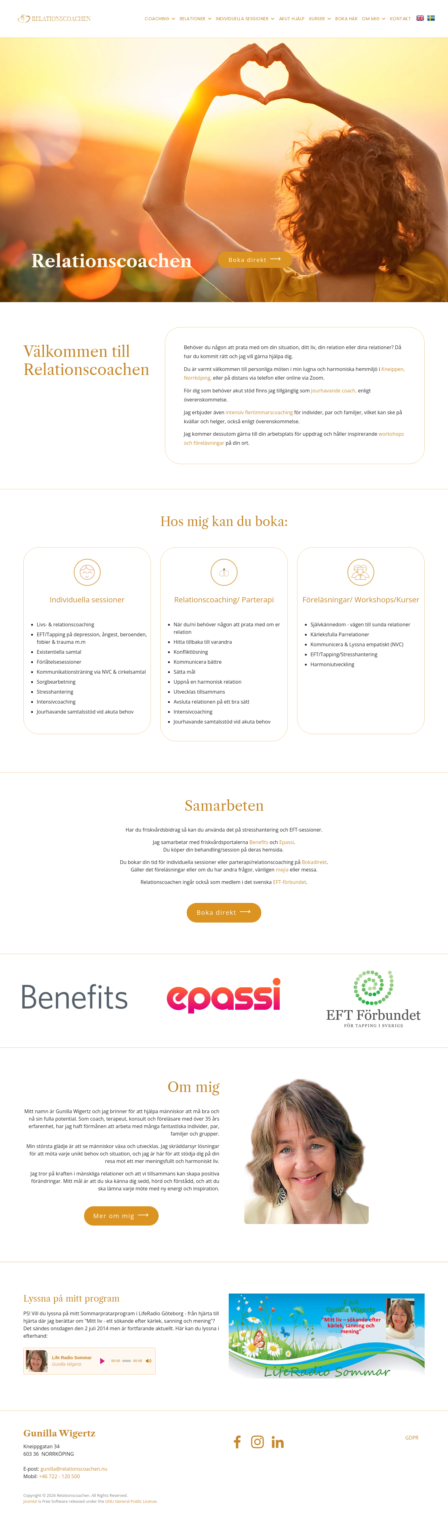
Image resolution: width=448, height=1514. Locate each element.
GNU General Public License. (131, 1501)
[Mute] (148, 1361)
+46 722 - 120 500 (59, 1476)
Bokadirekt (314, 862)
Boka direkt (248, 260)
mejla (282, 869)
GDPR (411, 1437)
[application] (89, 1361)
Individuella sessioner (242, 19)
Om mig (371, 19)
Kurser (317, 19)
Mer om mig (114, 1216)
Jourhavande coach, (334, 390)
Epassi (286, 842)
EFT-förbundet (289, 882)
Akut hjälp (292, 19)
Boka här (346, 19)
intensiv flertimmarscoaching (259, 412)
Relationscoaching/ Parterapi (224, 599)
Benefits (259, 842)
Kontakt (400, 19)
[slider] (126, 1361)
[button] (421, 18)
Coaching (157, 19)
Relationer (193, 19)
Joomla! (30, 1501)
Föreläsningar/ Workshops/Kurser (360, 599)
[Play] (102, 1361)
